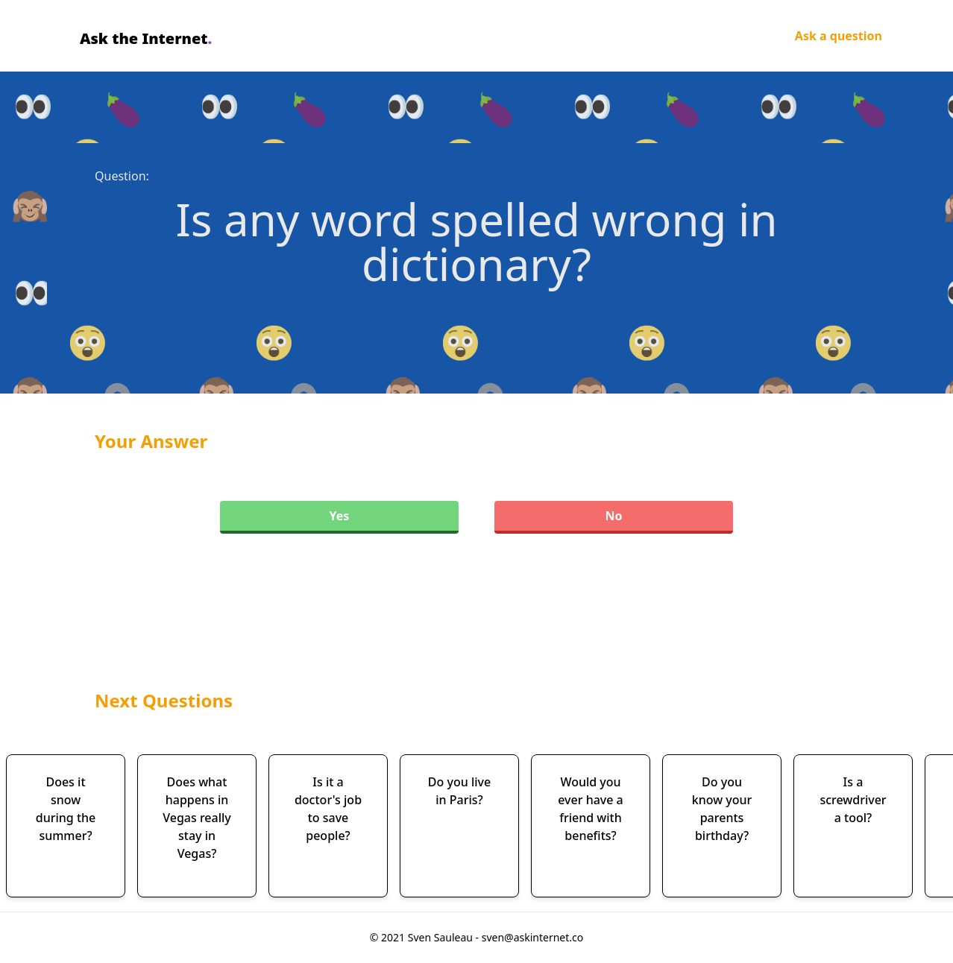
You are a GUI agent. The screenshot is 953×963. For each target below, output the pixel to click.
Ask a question (838, 36)
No (613, 516)
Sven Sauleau (442, 937)
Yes (340, 516)
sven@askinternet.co (533, 937)
